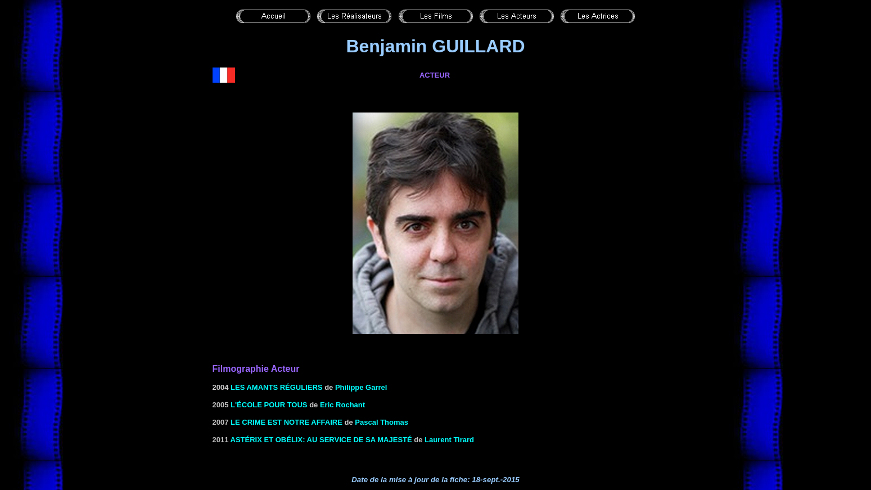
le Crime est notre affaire (286, 422)
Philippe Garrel (361, 387)
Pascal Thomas (381, 422)
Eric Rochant (342, 405)
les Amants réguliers (276, 387)
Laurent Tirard (449, 439)
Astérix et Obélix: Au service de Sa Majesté (321, 439)
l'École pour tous (269, 405)
